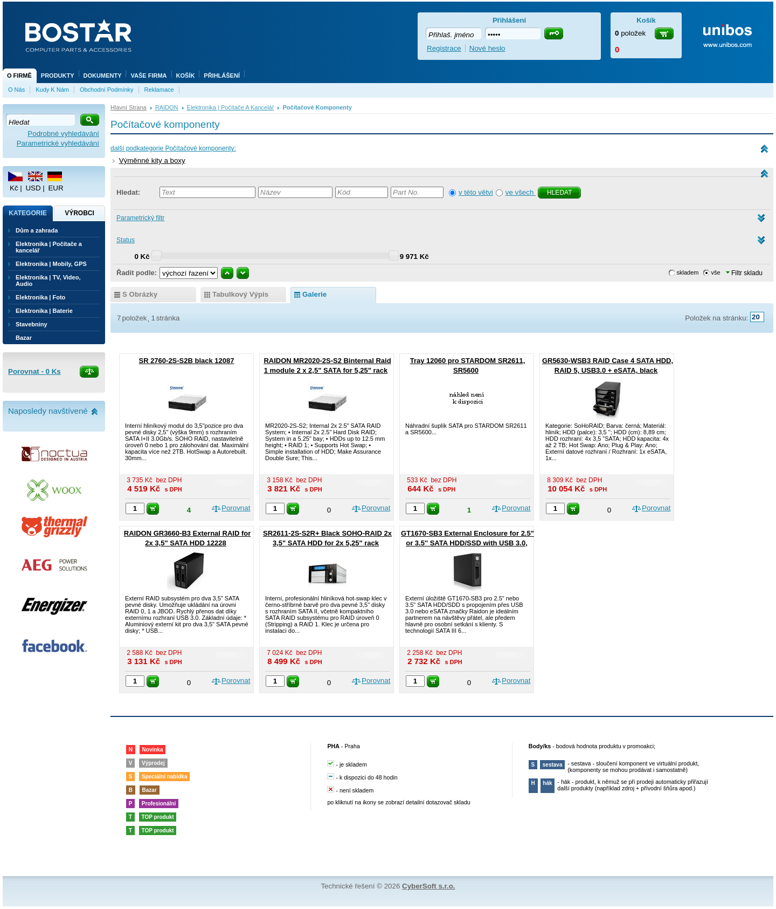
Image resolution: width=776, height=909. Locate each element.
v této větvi (476, 192)
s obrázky (139, 294)
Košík (185, 75)
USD (32, 188)
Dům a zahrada (37, 230)
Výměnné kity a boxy (152, 160)
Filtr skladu (744, 273)
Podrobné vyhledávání (63, 133)
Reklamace (159, 89)
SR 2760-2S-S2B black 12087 (186, 361)
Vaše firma (148, 75)
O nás (16, 89)
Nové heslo (487, 48)
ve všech (520, 192)
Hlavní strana (128, 107)
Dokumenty (103, 75)
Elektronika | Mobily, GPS (51, 264)
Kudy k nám (52, 89)
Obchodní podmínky (107, 89)
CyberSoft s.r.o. (428, 886)
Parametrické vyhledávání (58, 143)
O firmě (19, 75)
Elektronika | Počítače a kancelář (230, 107)
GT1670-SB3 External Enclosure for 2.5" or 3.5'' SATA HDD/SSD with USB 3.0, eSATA (467, 543)
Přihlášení (222, 75)
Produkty (57, 75)
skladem (688, 272)
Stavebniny (31, 324)
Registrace (444, 48)
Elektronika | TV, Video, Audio (48, 280)
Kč (14, 188)
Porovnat (235, 508)
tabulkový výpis (240, 294)
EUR (55, 188)
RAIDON (166, 107)
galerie (314, 294)
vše (715, 272)
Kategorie (27, 213)
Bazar (24, 337)
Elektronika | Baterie (44, 310)
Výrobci (79, 213)
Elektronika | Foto (40, 297)
